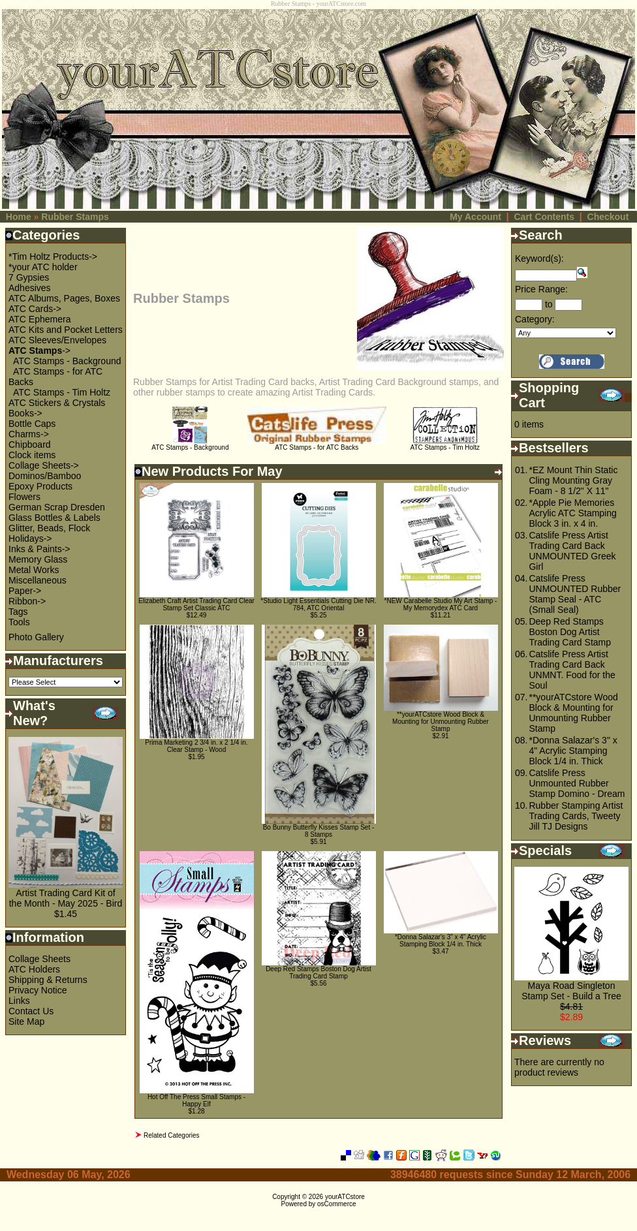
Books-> (25, 413)
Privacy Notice (37, 990)
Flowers (24, 496)
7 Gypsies (28, 277)
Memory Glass (37, 559)
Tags (18, 611)
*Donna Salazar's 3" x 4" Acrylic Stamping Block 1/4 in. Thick (440, 940)
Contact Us (31, 1011)
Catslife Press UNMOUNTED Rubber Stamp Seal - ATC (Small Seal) (575, 594)
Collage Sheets (39, 959)
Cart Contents (544, 216)
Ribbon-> (27, 601)
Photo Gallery (36, 637)
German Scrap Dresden (56, 507)
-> (39, 350)
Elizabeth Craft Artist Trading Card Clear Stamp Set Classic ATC (196, 604)
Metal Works (33, 570)
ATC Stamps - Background (67, 361)
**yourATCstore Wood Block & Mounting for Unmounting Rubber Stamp (440, 721)
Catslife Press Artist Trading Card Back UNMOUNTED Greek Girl (572, 551)
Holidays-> (30, 538)
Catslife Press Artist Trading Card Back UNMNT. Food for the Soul (572, 670)
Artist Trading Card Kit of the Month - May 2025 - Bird (66, 898)
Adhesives (29, 288)
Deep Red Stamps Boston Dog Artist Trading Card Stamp (318, 972)
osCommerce (336, 1204)
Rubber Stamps (74, 216)
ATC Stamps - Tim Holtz (61, 392)
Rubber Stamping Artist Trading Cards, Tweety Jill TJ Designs (576, 816)
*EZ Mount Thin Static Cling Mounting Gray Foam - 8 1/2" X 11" (573, 480)
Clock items (31, 455)
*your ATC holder (43, 267)
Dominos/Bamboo (44, 476)
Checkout (608, 216)
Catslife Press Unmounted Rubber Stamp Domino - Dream (577, 783)
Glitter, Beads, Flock (49, 528)
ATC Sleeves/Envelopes (57, 340)
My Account (475, 216)
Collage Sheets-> (43, 465)
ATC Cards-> (34, 309)
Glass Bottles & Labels (54, 517)
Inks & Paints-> (39, 549)
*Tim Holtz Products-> (52, 256)
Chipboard (29, 444)
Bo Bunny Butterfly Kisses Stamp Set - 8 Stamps (319, 831)
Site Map (26, 1021)
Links (19, 1000)
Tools (19, 622)
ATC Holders (34, 969)
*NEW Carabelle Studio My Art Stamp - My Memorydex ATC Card (440, 604)
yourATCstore (345, 1196)
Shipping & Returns (47, 979)
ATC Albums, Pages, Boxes (64, 298)
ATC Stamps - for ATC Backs (316, 444)
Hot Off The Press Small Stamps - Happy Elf (196, 1100)
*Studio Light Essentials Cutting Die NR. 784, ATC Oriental (318, 604)
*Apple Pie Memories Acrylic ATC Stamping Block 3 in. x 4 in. (572, 513)
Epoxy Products (40, 486)
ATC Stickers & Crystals (56, 402)
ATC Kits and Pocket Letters (65, 329)
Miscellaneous (37, 580)
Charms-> (28, 434)
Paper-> (24, 590)
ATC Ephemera (39, 319)
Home (18, 216)
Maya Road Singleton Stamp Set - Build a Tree (571, 990)
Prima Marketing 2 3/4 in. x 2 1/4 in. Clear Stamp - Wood (196, 746)
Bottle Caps (31, 423)
